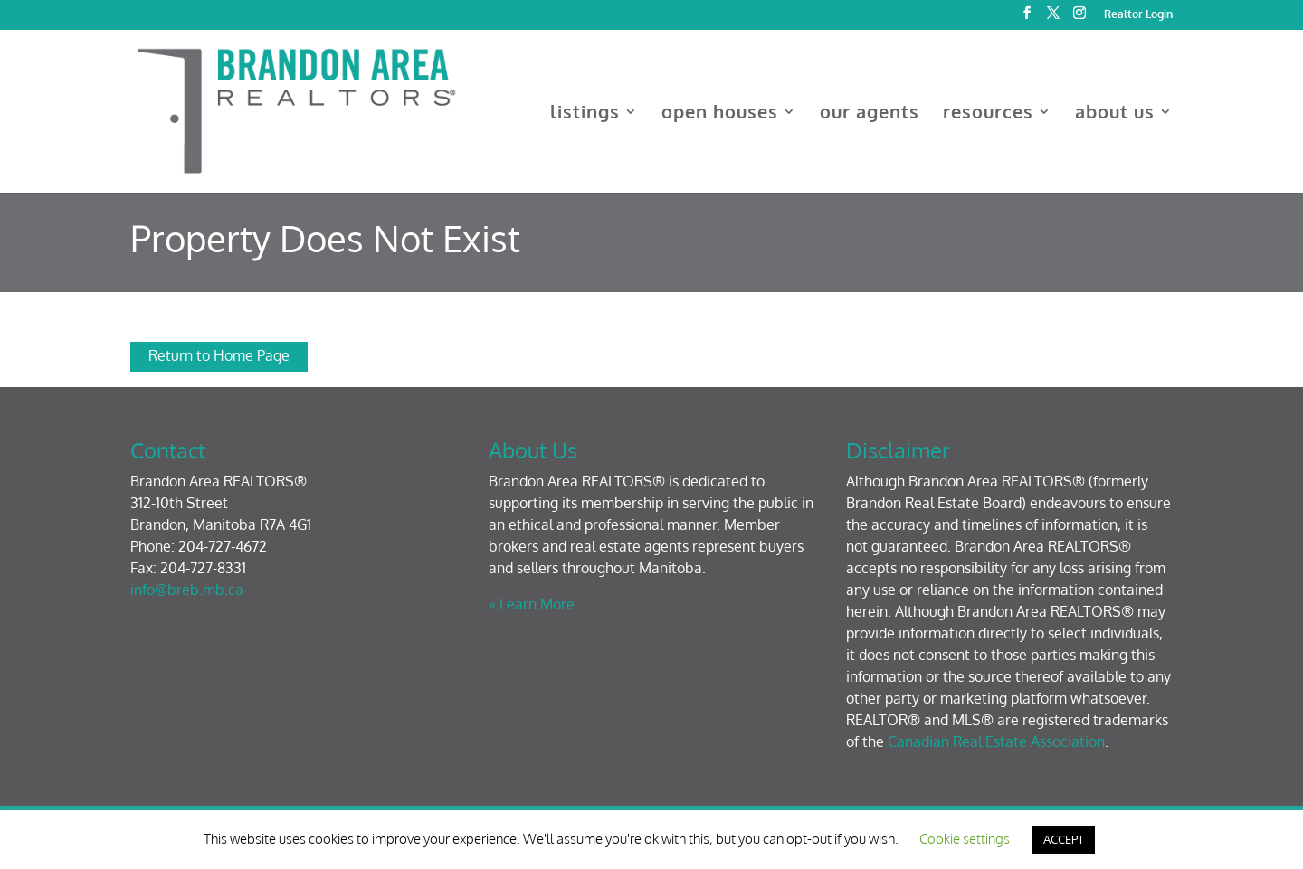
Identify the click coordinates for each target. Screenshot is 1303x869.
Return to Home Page (219, 355)
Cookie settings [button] (964, 838)
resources (988, 114)
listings (585, 114)
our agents (869, 114)
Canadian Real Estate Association (996, 741)
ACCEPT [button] (1063, 839)
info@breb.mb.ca (186, 590)
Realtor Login (1138, 15)
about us (1115, 114)
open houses (719, 114)
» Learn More (532, 604)
